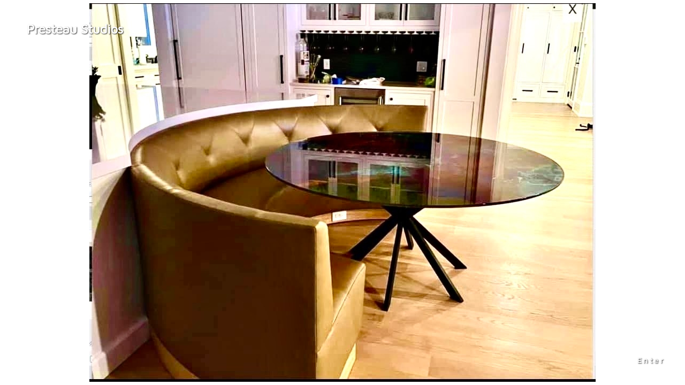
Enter (651, 360)
